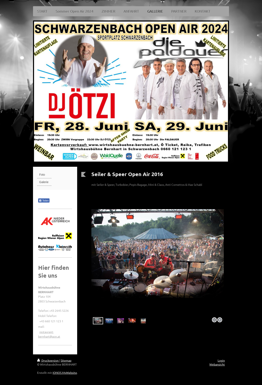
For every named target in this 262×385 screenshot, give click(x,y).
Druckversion (48, 360)
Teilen (44, 200)
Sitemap (66, 360)
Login (221, 360)
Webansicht (217, 364)
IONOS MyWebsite (65, 372)
